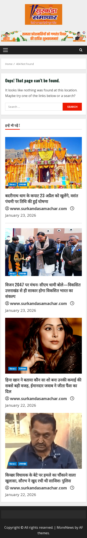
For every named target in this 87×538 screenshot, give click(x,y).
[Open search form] (80, 50)
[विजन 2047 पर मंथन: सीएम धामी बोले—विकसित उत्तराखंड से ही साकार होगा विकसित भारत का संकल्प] (43, 251)
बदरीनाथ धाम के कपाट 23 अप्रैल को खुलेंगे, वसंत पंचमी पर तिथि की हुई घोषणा (41, 198)
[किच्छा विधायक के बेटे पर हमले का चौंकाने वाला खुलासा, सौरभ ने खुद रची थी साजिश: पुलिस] (43, 441)
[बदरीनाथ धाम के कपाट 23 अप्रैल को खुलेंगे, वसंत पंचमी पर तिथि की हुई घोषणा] (43, 161)
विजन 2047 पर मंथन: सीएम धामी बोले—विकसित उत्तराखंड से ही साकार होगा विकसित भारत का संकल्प (42, 290)
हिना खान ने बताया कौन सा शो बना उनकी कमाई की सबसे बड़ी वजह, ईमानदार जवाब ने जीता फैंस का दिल (43, 385)
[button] (5, 50)
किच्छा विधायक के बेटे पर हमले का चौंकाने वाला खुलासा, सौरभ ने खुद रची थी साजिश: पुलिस (40, 478)
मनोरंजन (22, 368)
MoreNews (65, 527)
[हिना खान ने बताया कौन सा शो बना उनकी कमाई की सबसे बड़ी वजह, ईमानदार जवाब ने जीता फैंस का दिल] (43, 346)
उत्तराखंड (22, 184)
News (12, 184)
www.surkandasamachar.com (38, 208)
